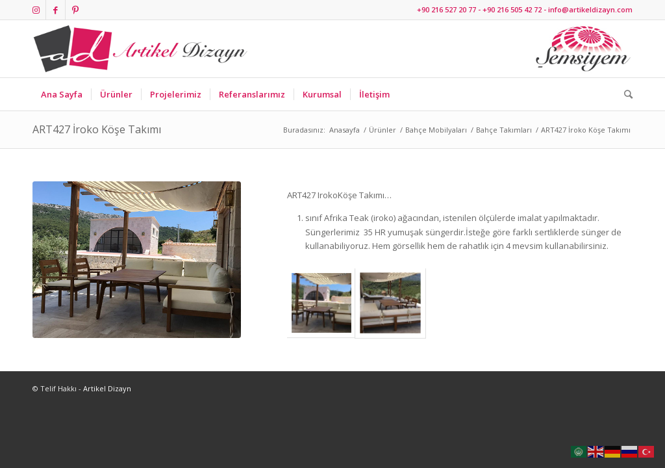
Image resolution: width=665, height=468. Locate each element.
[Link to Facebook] (55, 10)
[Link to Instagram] (36, 10)
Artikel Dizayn (107, 388)
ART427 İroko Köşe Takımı (96, 129)
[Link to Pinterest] (75, 10)
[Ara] (624, 94)
